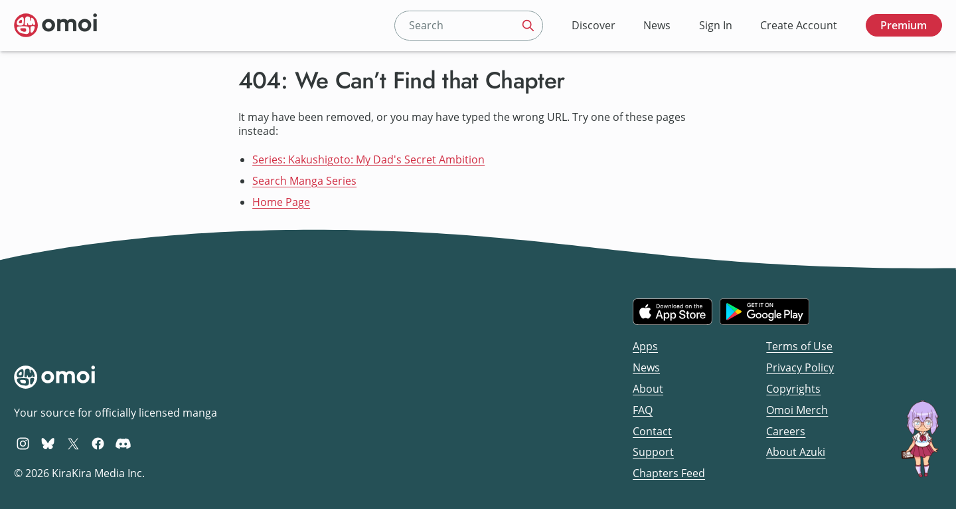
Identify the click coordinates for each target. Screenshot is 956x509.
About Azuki (795, 452)
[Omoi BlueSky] (48, 443)
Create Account (798, 25)
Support (653, 452)
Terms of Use (799, 346)
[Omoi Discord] (123, 443)
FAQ (643, 410)
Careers (785, 431)
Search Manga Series (304, 180)
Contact (652, 431)
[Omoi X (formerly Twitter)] (73, 443)
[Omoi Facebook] (98, 443)
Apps (645, 346)
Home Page (281, 202)
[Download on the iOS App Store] (672, 311)
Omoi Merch (797, 410)
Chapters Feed (669, 473)
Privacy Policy (800, 367)
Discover (593, 25)
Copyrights (793, 388)
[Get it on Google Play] (764, 311)
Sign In (715, 25)
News (657, 25)
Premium (903, 25)
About (648, 388)
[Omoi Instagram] (23, 443)
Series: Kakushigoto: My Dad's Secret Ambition (368, 159)
